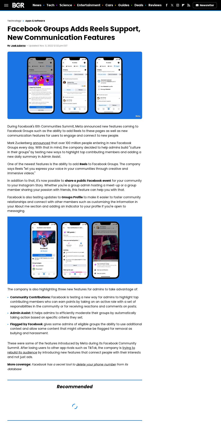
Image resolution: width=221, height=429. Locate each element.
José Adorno (18, 45)
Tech (50, 5)
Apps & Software (35, 20)
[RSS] (188, 5)
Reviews (155, 5)
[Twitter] (172, 5)
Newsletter (205, 5)
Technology (14, 20)
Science (66, 5)
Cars (109, 5)
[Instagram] (177, 5)
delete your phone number (96, 364)
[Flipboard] (183, 5)
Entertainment (88, 5)
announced (41, 143)
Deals (138, 5)
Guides (123, 5)
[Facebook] (166, 5)
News (37, 5)
